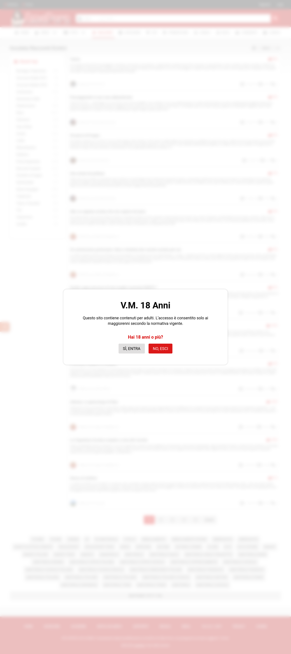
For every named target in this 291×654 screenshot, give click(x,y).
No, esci (160, 348)
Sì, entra (131, 348)
